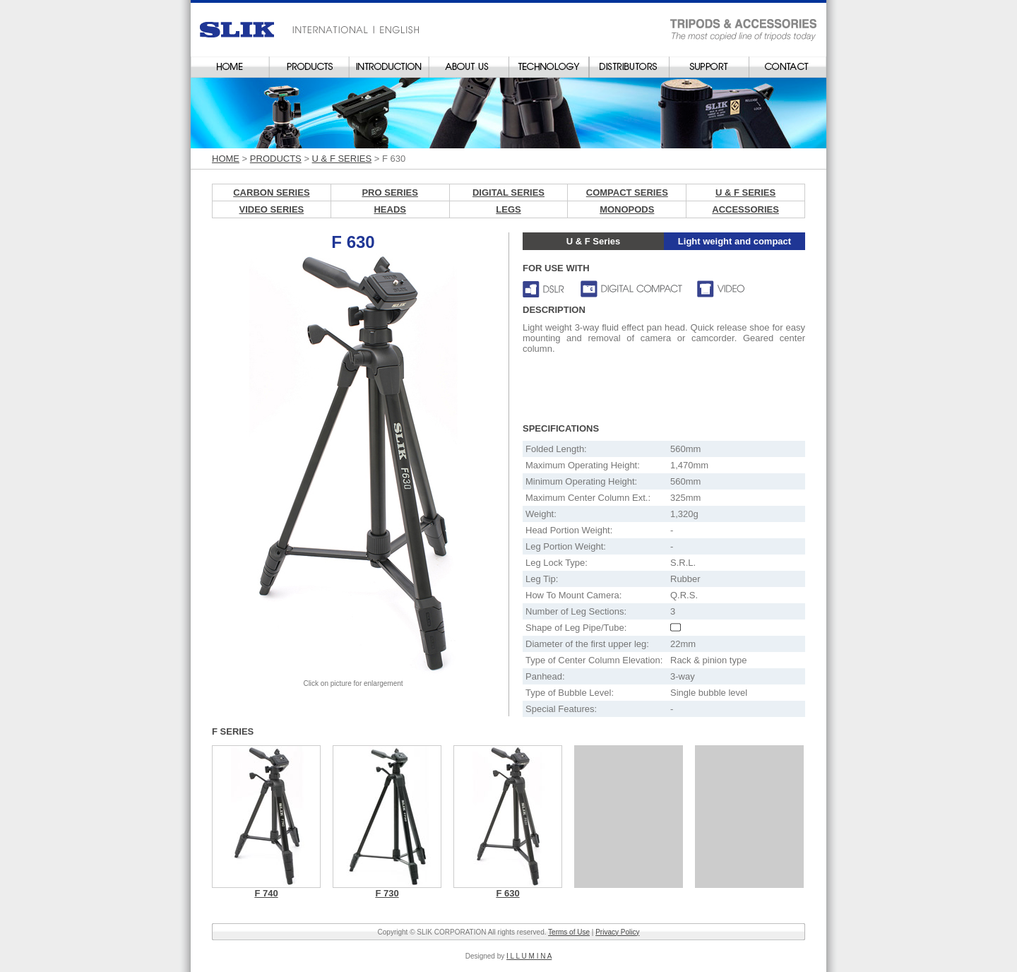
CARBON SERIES (271, 192)
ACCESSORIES (745, 209)
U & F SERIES (342, 158)
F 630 (507, 893)
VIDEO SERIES (271, 209)
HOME (225, 158)
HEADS (390, 209)
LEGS (508, 209)
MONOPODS (627, 209)
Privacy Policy (617, 932)
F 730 (386, 893)
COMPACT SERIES (627, 192)
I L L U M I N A (529, 956)
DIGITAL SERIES (508, 192)
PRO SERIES (389, 192)
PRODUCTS (276, 158)
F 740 (266, 893)
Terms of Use (569, 932)
